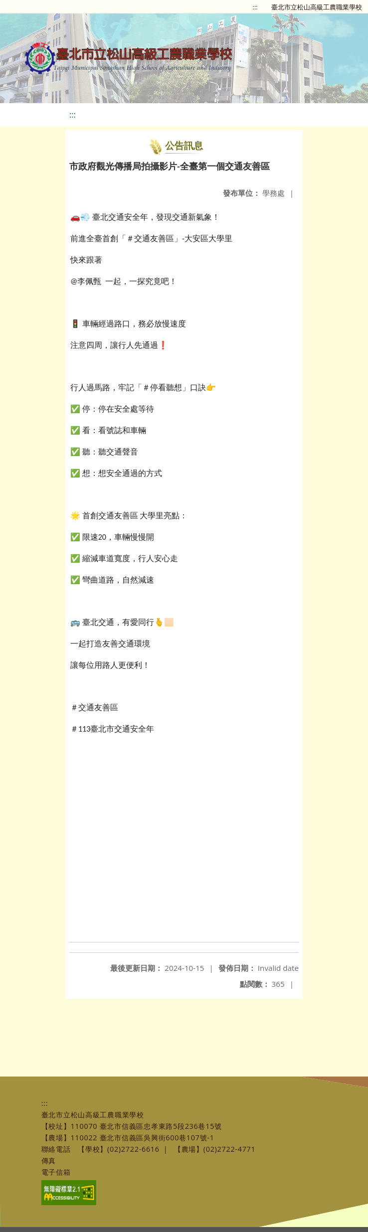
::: (255, 6)
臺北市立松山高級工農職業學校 (316, 6)
